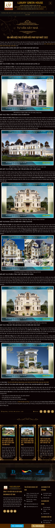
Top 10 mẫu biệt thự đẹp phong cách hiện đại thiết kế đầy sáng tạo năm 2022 (8, 441)
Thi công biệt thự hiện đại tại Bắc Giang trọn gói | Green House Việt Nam (27, 441)
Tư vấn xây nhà (27, 28)
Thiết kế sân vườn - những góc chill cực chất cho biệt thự (45, 440)
